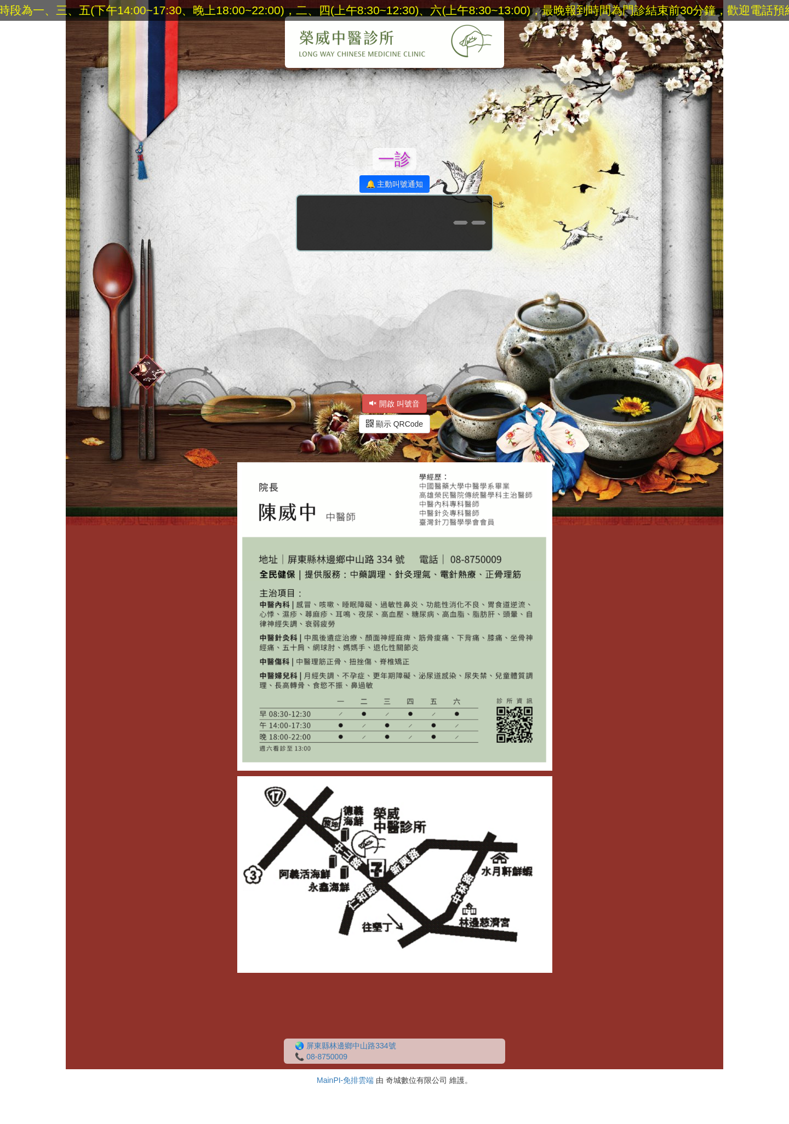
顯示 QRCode (394, 424)
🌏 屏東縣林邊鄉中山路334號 (345, 1045)
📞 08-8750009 (321, 1056)
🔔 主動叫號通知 (395, 184)
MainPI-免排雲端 (345, 1080)
